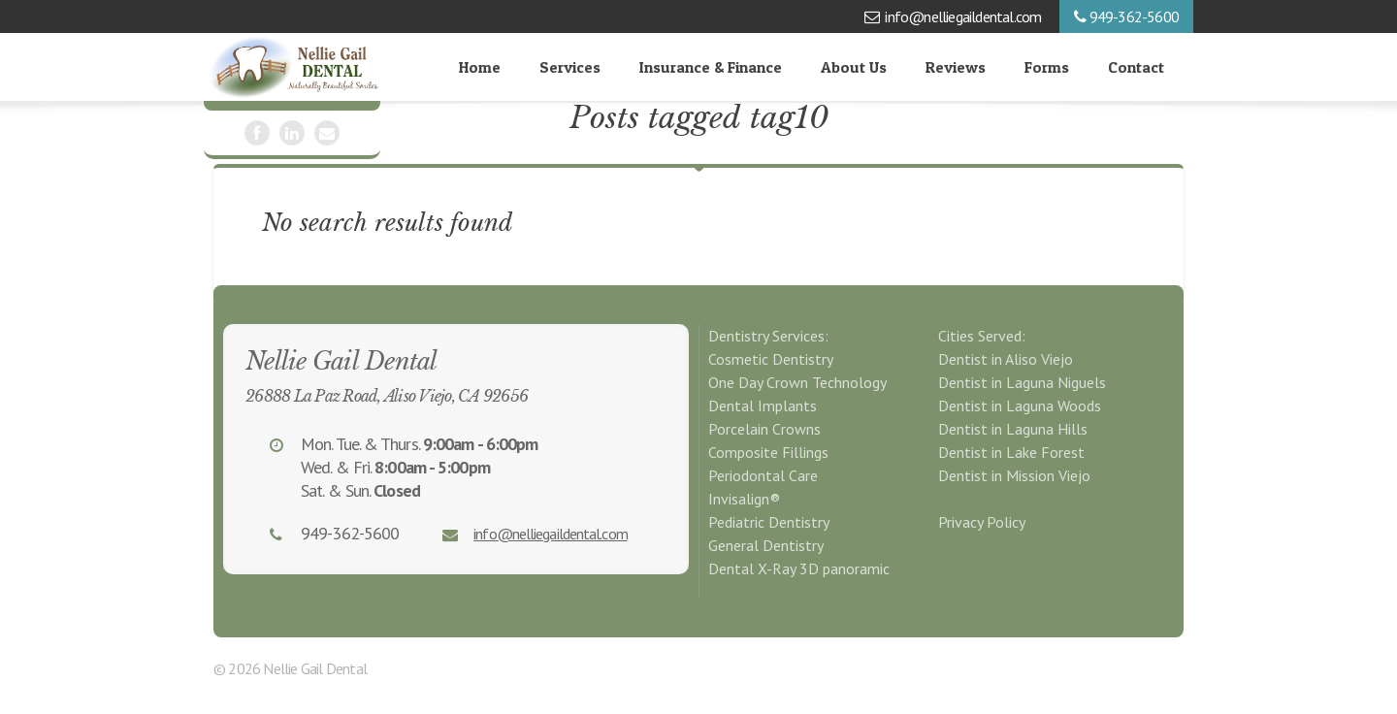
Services (570, 67)
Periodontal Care (763, 475)
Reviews (956, 67)
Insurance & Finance (710, 67)
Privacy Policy (981, 522)
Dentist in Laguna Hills (1013, 428)
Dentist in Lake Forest (1011, 452)
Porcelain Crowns (764, 428)
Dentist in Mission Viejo (1014, 475)
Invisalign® (744, 498)
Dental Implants (762, 405)
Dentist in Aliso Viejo (1005, 359)
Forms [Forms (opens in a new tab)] (1046, 67)
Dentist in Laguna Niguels (1022, 382)
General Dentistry (766, 545)
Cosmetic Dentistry (770, 359)
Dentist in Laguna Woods (1019, 405)
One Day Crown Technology (797, 382)
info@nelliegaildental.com (963, 16)
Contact (1136, 67)
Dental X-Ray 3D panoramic (799, 568)
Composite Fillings (768, 452)
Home (480, 67)
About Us (854, 67)
